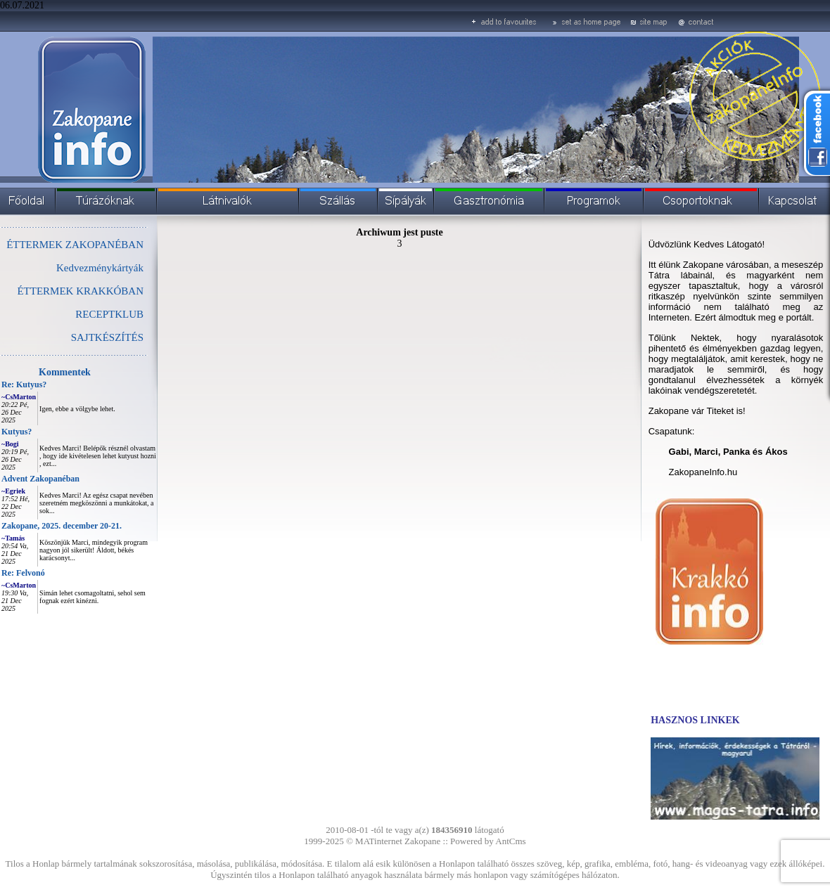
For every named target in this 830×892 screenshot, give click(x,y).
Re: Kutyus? (23, 384)
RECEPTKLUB (109, 314)
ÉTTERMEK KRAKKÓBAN (80, 291)
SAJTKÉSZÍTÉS (107, 337)
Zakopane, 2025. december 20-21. (61, 526)
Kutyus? (16, 432)
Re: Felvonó (23, 573)
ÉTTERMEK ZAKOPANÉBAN (74, 244)
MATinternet (378, 841)
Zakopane (422, 841)
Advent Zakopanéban (40, 479)
